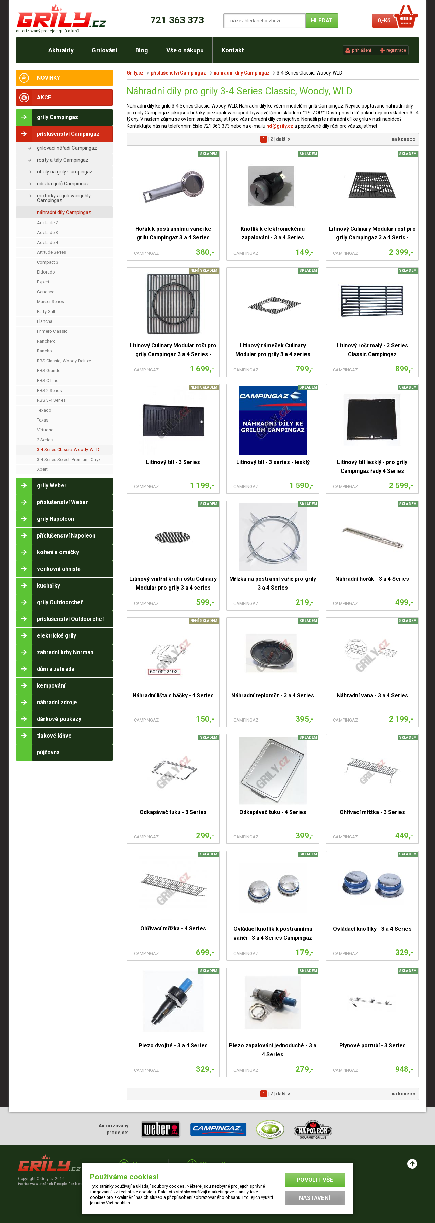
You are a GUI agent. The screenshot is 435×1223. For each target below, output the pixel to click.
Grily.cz (135, 73)
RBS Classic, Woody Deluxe (64, 360)
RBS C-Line (47, 380)
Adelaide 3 (47, 232)
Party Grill (46, 311)
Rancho (44, 350)
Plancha (44, 321)
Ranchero (46, 341)
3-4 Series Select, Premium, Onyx (68, 459)
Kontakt (233, 50)
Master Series (50, 301)
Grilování (104, 50)
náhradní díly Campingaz (64, 212)
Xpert (42, 469)
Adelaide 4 (47, 242)
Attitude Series (51, 252)
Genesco (46, 291)
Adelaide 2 (47, 222)
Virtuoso (45, 429)
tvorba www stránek (53, 1183)
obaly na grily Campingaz (64, 172)
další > (283, 139)
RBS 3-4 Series (51, 400)
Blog (141, 50)
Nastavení (314, 1197)
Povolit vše (315, 1179)
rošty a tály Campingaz (62, 160)
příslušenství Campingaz (179, 73)
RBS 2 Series (49, 390)
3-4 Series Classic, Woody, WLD (68, 449)
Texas (42, 420)
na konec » (403, 139)
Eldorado (46, 272)
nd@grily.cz (279, 126)
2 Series (45, 439)
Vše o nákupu (185, 50)
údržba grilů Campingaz (63, 184)
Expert (43, 281)
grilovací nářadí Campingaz (67, 148)
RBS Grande (48, 370)
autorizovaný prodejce (47, 31)
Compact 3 (47, 262)
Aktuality (61, 50)
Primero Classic (52, 331)
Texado (44, 410)
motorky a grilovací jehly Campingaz (64, 198)
